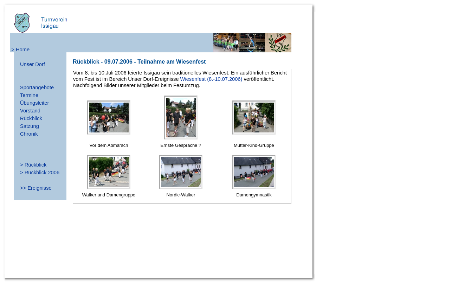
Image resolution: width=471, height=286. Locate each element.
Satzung (29, 126)
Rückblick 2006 (42, 172)
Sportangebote (37, 87)
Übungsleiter (34, 103)
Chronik (29, 134)
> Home (20, 49)
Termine (29, 95)
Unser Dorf (32, 64)
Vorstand (30, 110)
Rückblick (31, 118)
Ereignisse (39, 188)
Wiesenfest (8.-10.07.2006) (211, 79)
